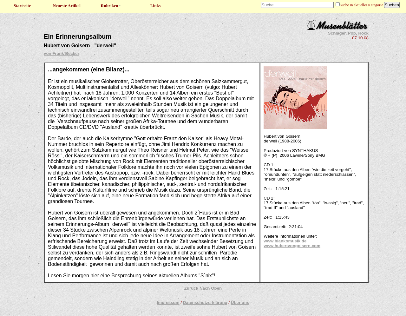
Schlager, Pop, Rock (348, 33)
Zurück (191, 288)
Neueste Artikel (67, 5)
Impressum (168, 302)
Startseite (22, 5)
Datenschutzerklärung (205, 302)
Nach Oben (211, 288)
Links (155, 5)
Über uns (240, 302)
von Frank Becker (61, 53)
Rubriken (111, 5)
